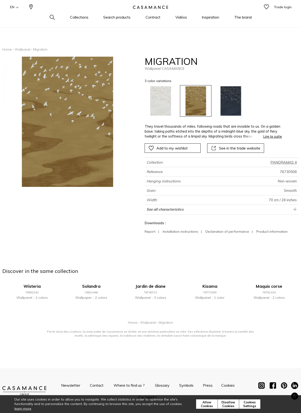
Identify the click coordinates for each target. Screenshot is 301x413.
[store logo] (150, 15)
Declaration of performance (227, 231)
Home (7, 49)
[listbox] (210, 101)
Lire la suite (272, 136)
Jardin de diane (150, 286)
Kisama (209, 286)
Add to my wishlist (168, 148)
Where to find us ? (129, 385)
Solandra (91, 286)
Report (150, 231)
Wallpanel (22, 49)
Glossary (162, 385)
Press (208, 385)
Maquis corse (269, 286)
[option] (160, 101)
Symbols (186, 385)
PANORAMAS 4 (283, 162)
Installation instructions (180, 231)
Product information (272, 231)
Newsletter (70, 385)
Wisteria (32, 286)
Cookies (228, 385)
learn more (22, 408)
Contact (96, 385)
